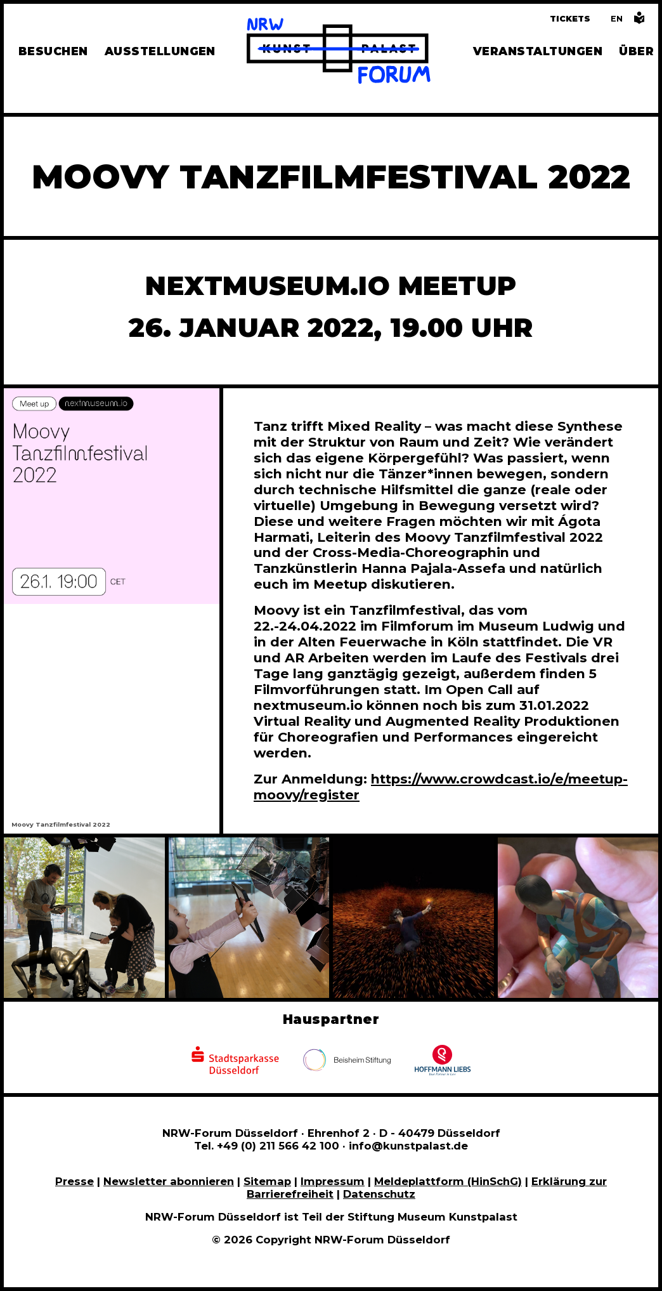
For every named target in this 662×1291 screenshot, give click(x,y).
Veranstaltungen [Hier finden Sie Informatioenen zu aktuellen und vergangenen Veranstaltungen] (537, 51)
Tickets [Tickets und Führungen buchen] (570, 18)
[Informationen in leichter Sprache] (639, 21)
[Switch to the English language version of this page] (617, 18)
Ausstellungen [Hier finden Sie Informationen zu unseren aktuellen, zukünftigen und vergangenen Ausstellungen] (160, 51)
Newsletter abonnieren (168, 1181)
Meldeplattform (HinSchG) (448, 1181)
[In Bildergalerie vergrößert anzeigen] (84, 918)
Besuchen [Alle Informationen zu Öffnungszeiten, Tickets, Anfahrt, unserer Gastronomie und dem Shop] (53, 51)
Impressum (333, 1181)
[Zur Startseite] (339, 53)
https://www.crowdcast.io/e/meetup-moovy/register (441, 787)
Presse (74, 1181)
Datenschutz (379, 1194)
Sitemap (267, 1181)
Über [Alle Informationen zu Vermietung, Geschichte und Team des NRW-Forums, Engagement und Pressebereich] (636, 51)
